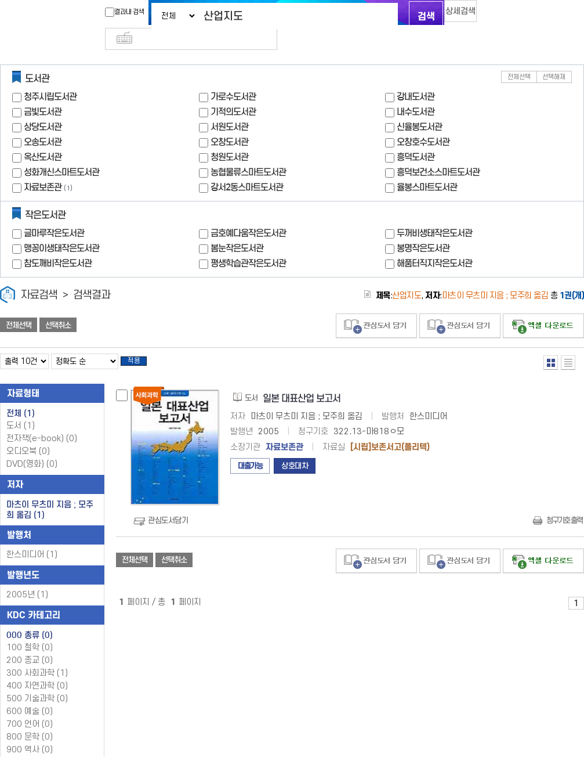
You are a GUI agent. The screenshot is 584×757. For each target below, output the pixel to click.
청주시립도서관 (50, 77)
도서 (20, 410)
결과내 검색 (102, 12)
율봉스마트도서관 (427, 168)
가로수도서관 (233, 77)
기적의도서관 (233, 92)
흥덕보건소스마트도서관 (438, 152)
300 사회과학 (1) (37, 657)
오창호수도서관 (423, 122)
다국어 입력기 (487, 15)
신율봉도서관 (419, 107)
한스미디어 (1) (31, 539)
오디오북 (28, 436)
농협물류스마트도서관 (248, 152)
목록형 (568, 343)
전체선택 (519, 58)
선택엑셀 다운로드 (543, 306)
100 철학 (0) (29, 632)
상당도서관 (42, 107)
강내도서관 (415, 77)
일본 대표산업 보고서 (301, 383)
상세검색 (448, 15)
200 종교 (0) (29, 645)
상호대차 (294, 450)
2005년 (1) (27, 579)
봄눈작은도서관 (237, 229)
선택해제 (553, 58)
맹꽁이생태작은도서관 (61, 229)
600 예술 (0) (29, 696)
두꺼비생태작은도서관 (434, 213)
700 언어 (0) (29, 708)
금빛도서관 (42, 92)
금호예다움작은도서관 (248, 213)
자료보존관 (42, 168)
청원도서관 (229, 137)
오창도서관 (229, 122)
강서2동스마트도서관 (247, 168)
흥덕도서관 (415, 137)
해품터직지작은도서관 (434, 244)
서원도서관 (229, 107)
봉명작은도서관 (423, 229)
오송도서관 (42, 122)
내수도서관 (415, 92)
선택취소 (58, 306)
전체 (20, 397)
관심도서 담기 (376, 306)
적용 (141, 343)
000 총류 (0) (29, 619)
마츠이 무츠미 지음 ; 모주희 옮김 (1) (49, 494)
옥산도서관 (42, 137)
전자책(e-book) (41, 423)
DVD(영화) (31, 448)
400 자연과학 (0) (37, 670)
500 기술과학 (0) (37, 683)
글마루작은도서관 (54, 213)
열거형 (550, 343)
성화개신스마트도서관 (61, 152)
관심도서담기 (168, 504)
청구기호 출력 (564, 504)
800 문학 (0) (29, 721)
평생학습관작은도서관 (248, 244)
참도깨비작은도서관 (58, 244)
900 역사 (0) (29, 734)
